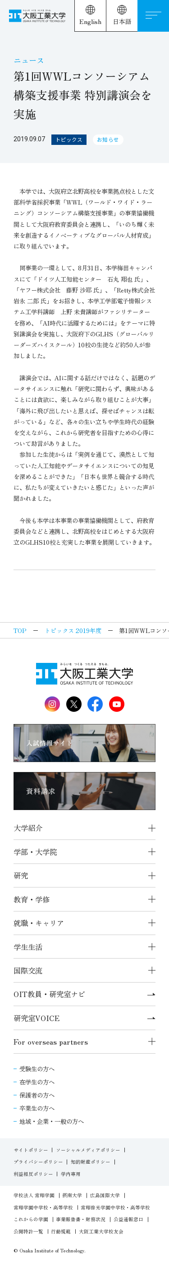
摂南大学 (72, 1195)
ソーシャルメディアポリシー (88, 1149)
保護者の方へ (37, 1094)
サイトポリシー (31, 1149)
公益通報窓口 (128, 1219)
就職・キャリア (39, 922)
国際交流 (28, 970)
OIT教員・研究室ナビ (84, 993)
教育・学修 (32, 899)
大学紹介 (28, 827)
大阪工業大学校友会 (101, 1231)
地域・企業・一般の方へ (51, 1121)
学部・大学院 (35, 851)
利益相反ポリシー (33, 1173)
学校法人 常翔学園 (34, 1195)
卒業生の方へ (37, 1108)
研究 (21, 875)
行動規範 (61, 1231)
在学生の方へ (37, 1081)
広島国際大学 (105, 1195)
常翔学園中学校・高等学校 (43, 1207)
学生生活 (28, 946)
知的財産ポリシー (90, 1161)
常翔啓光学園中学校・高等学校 (115, 1207)
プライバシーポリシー (38, 1161)
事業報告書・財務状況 (80, 1219)
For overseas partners (51, 1041)
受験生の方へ (37, 1068)
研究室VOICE (84, 1017)
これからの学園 (31, 1219)
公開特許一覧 (28, 1231)
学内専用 (71, 1173)
